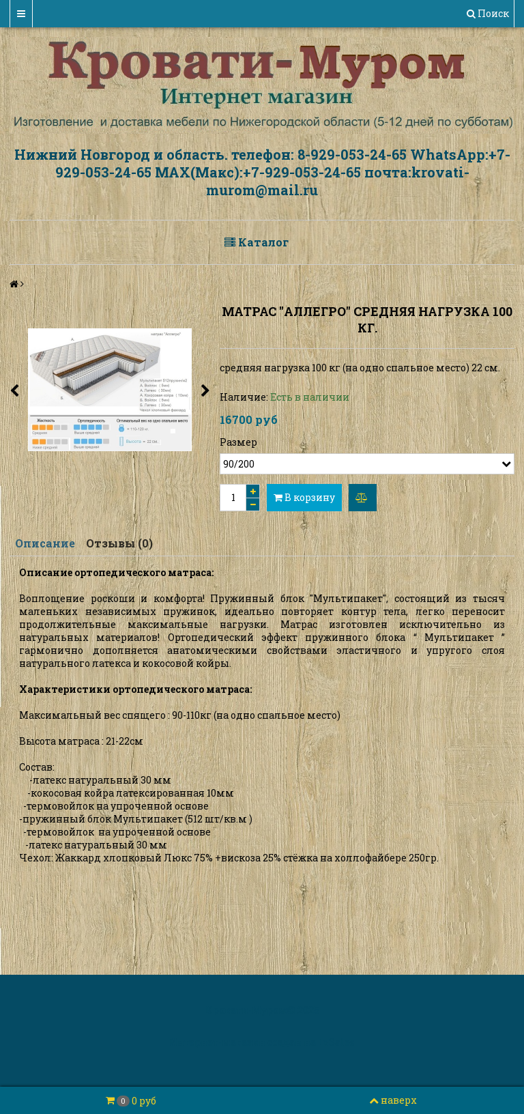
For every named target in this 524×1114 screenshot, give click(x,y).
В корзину (304, 497)
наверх (393, 1100)
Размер (238, 441)
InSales (336, 1042)
